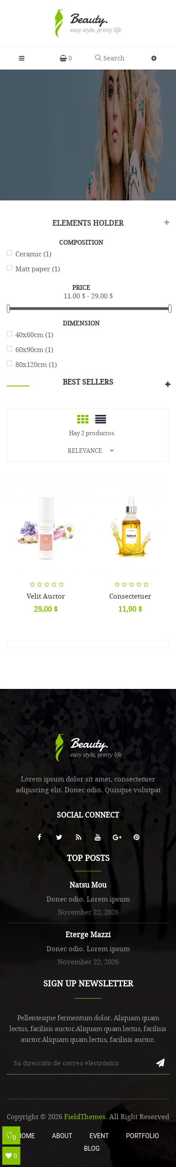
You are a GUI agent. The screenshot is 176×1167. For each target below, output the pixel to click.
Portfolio (142, 1135)
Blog (92, 1148)
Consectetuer (130, 595)
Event (99, 1135)
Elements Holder (88, 223)
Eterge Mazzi (88, 934)
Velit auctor (46, 595)
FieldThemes (85, 1116)
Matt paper (37, 269)
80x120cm (36, 364)
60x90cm (34, 349)
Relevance (92, 450)
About (62, 1135)
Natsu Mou (88, 885)
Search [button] (110, 58)
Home (26, 1135)
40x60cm (34, 334)
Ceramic (33, 254)
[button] (154, 58)
